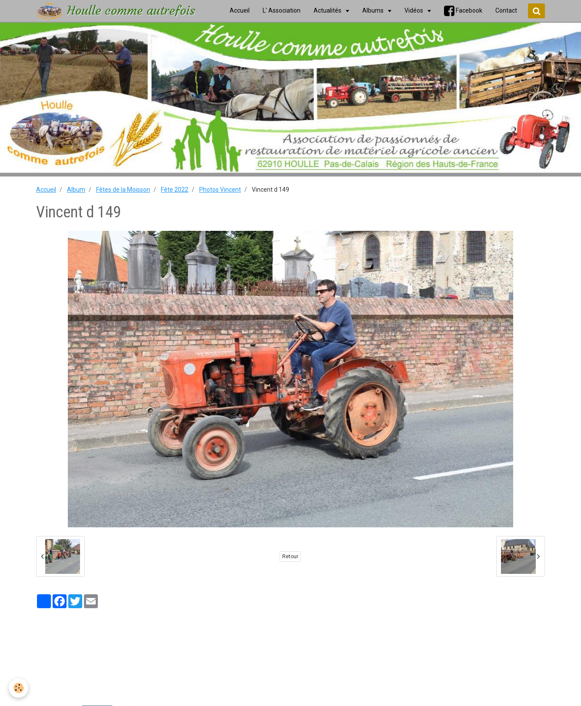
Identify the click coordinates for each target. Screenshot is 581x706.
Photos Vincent (220, 189)
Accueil (46, 189)
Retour (290, 556)
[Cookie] (18, 688)
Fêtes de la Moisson (123, 189)
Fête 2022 (174, 189)
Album (76, 189)
